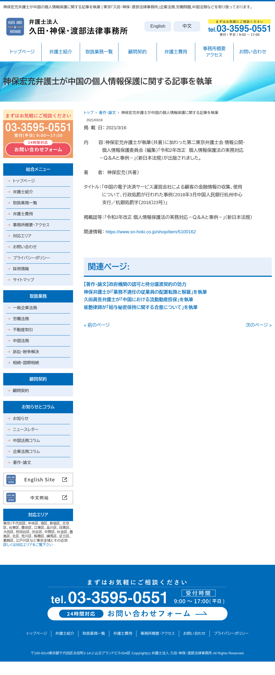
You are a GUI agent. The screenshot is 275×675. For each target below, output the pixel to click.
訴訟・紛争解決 (26, 351)
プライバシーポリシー (31, 258)
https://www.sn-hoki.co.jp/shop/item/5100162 (151, 231)
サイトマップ (23, 280)
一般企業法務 (25, 307)
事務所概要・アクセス (31, 225)
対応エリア (22, 236)
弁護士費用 (175, 51)
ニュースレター (25, 429)
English (157, 26)
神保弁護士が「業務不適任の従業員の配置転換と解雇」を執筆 (145, 292)
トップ (88, 112)
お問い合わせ (252, 51)
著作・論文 (107, 112)
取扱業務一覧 (99, 51)
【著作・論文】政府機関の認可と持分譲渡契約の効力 (135, 284)
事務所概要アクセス (214, 52)
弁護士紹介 (60, 51)
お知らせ (20, 418)
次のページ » (259, 325)
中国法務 (21, 340)
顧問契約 (137, 51)
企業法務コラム (26, 451)
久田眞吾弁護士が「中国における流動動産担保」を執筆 (138, 299)
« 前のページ (97, 325)
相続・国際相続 (26, 362)
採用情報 (21, 269)
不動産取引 (23, 329)
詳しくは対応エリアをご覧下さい (28, 545)
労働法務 (21, 318)
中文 (186, 26)
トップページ (22, 51)
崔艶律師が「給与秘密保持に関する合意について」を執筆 (141, 307)
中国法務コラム (26, 440)
